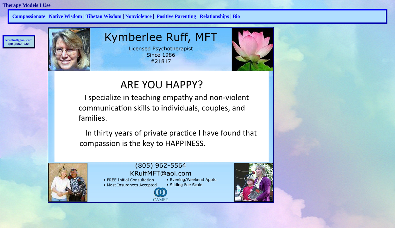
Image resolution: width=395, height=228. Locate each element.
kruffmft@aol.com (18, 40)
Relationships (214, 16)
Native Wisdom (65, 16)
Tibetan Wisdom (103, 16)
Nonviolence (138, 16)
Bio (236, 16)
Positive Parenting (176, 16)
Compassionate (28, 16)
